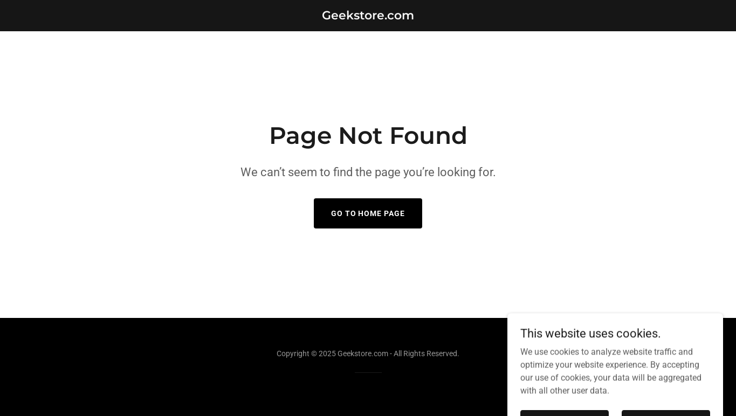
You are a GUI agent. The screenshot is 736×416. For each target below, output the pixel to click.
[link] (368, 16)
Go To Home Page (368, 213)
